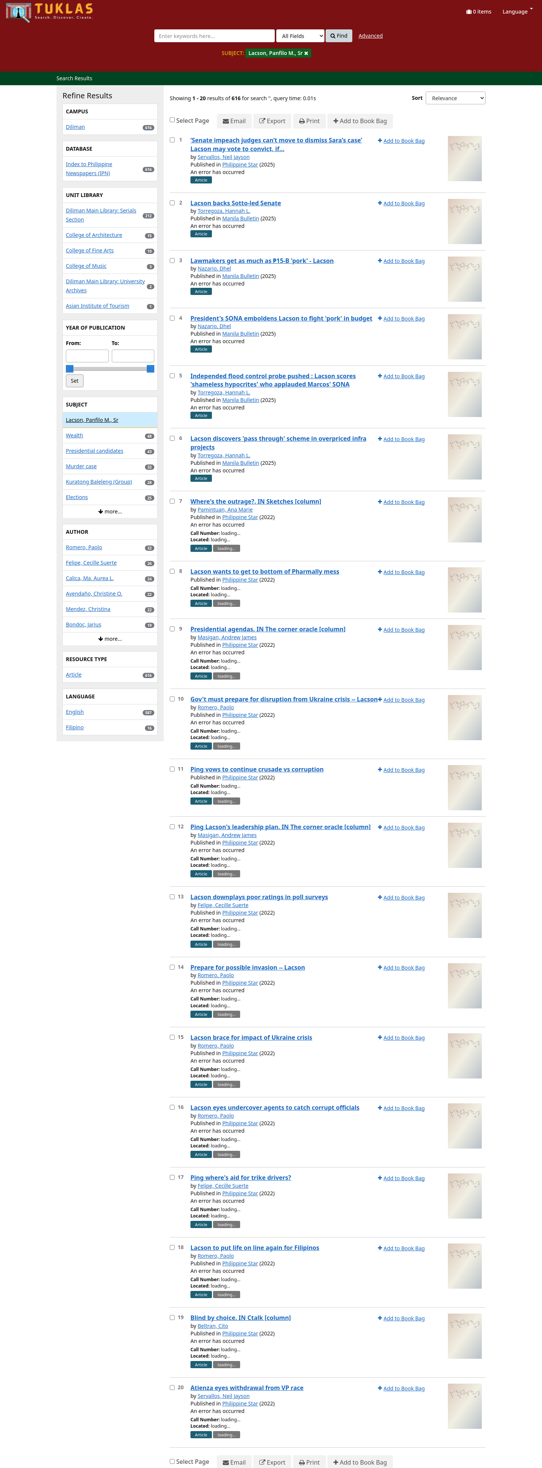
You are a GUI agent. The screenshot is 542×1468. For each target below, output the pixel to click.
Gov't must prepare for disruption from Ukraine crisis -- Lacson (284, 699)
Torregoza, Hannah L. (224, 210)
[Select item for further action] (172, 139)
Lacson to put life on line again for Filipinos (254, 1247)
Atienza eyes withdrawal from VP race (247, 1388)
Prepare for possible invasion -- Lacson (247, 967)
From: (73, 343)
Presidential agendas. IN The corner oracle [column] (268, 629)
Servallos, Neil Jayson (224, 156)
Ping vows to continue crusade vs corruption (257, 769)
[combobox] (214, 35)
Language (518, 11)
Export (272, 121)
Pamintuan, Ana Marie (225, 509)
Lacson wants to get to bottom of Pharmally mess (265, 571)
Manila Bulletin (240, 218)
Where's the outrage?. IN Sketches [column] (255, 501)
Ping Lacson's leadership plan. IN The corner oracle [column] (280, 827)
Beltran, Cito (213, 1325)
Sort (417, 97)
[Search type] (300, 35)
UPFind (24, 10)
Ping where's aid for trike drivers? (240, 1177)
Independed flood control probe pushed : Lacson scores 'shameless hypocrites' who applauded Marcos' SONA (273, 380)
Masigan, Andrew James (227, 637)
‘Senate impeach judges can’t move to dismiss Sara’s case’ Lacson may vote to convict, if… (276, 144)
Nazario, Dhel (214, 268)
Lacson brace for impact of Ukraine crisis (251, 1037)
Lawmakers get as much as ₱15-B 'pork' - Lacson (262, 261)
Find (338, 36)
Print (309, 121)
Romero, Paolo (216, 707)
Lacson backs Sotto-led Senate (235, 203)
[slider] (69, 369)
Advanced (371, 35)
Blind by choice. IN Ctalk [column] (240, 1318)
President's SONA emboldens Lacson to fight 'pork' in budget (281, 318)
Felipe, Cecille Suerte (223, 905)
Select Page (192, 120)
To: (115, 343)
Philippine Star (240, 164)
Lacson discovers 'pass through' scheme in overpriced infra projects (278, 442)
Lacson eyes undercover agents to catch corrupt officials (274, 1107)
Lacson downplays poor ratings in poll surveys (259, 897)
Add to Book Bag (360, 121)
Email (234, 121)
